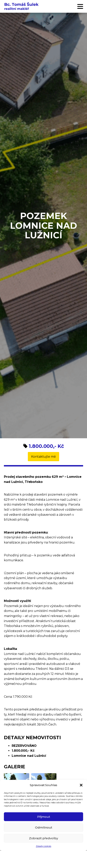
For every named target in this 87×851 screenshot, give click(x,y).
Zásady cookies (43, 846)
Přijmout (43, 817)
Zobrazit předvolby (43, 838)
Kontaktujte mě (43, 456)
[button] (81, 785)
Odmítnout (43, 827)
